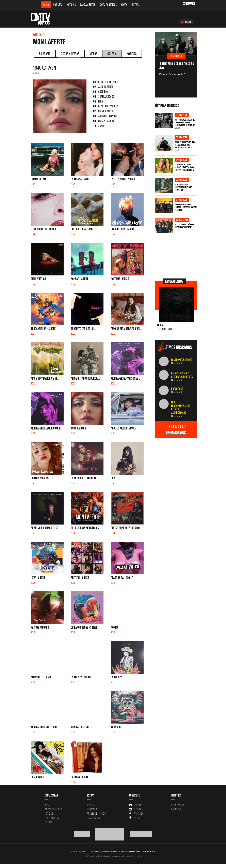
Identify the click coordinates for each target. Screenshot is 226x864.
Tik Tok (134, 817)
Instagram (136, 809)
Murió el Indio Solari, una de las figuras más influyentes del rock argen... (185, 146)
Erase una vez (94, 817)
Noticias (71, 4)
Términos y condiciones (130, 851)
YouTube (135, 805)
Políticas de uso (148, 851)
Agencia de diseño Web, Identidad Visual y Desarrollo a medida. (113, 856)
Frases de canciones (97, 813)
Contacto (176, 809)
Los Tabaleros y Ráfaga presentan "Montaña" (184, 226)
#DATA (124, 4)
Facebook (136, 813)
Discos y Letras (69, 55)
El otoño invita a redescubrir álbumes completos (183, 187)
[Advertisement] (176, 255)
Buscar (186, 22)
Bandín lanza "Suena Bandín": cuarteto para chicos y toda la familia (184, 167)
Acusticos (92, 809)
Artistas (58, 4)
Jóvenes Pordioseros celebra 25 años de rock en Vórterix (186, 207)
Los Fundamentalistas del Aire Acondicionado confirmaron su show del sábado (185, 124)
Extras (136, 4)
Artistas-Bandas (53, 809)
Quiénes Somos (178, 805)
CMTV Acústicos (108, 4)
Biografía (44, 54)
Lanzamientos (87, 4)
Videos (93, 54)
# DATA (90, 805)
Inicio (46, 4)
